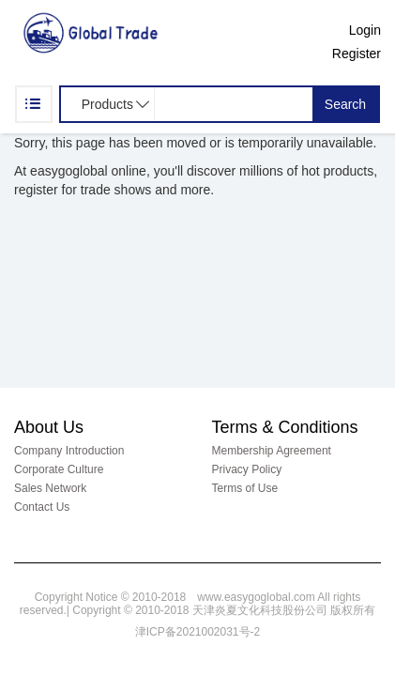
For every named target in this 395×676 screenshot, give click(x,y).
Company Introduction (69, 450)
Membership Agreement (271, 450)
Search (345, 104)
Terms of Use (245, 488)
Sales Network (50, 488)
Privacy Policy (247, 469)
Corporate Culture (58, 469)
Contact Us (41, 507)
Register (356, 53)
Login (365, 30)
